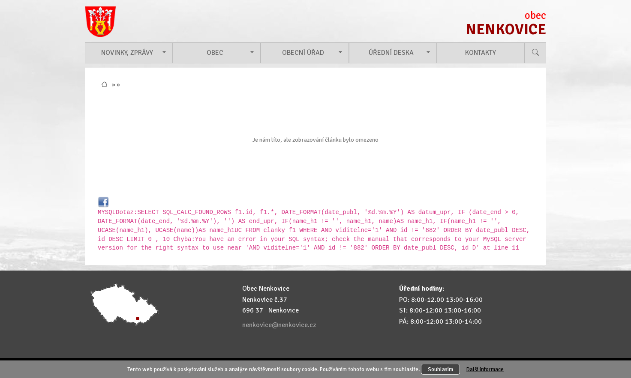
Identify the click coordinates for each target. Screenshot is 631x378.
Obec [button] (215, 52)
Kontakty (480, 52)
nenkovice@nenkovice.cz (279, 325)
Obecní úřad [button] (303, 52)
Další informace (485, 369)
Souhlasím (440, 369)
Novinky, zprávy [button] (127, 52)
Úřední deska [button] (391, 52)
